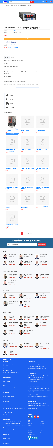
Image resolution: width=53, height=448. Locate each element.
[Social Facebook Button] (29, 417)
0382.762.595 (43, 258)
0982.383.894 (27, 264)
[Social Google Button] (35, 417)
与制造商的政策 (43, 423)
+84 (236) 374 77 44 (9, 429)
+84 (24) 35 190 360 (9, 372)
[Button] (1, 1)
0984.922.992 (11, 319)
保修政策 (42, 428)
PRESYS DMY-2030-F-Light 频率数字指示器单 (22, 5)
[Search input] (19, 2)
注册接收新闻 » (41, 244)
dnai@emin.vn (7, 443)
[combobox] (19, 2)
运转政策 (42, 425)
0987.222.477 (11, 258)
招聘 (41, 432)
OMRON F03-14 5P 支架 (41, 149)
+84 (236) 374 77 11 (9, 425)
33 (31, 233)
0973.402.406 (11, 284)
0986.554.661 (11, 264)
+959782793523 (33, 379)
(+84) (9, 45)
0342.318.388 (27, 327)
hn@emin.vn (17, 372)
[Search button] (32, 2)
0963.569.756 (43, 264)
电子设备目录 (30, 428)
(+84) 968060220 (44, 348)
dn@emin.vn (17, 429)
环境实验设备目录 (31, 434)
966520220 (13, 45)
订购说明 (30, 430)
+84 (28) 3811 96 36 (9, 383)
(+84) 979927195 (12, 346)
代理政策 (42, 430)
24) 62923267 (14, 47)
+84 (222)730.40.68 (16, 398)
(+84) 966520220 (8, 370)
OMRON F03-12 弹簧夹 (26, 149)
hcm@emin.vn (18, 387)
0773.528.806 (27, 306)
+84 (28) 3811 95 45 (9, 387)
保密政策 (30, 423)
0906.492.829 (43, 297)
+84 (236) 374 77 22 (17, 425)
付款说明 (42, 421)
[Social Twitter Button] (32, 417)
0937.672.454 (11, 333)
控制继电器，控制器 (9, 5)
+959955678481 (40, 379)
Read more (26, 89)
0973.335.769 (11, 326)
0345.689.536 (11, 305)
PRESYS (15, 30)
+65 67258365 (41, 366)
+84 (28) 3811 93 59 (17, 383)
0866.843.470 (43, 319)
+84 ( (9, 47)
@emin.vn (8, 414)
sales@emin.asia (33, 368)
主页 (3, 5)
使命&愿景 (30, 432)
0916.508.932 (43, 326)
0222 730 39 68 (28, 277)
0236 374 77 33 (28, 299)
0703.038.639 (27, 319)
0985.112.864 (27, 258)
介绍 (29, 421)
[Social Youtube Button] (38, 417)
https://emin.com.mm (33, 381)
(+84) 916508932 (28, 346)
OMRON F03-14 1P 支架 (11, 168)
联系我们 (30, 425)
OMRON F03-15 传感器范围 (42, 206)
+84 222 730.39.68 (8, 398)
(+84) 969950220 (12, 354)
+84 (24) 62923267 (8, 368)
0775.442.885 (11, 297)
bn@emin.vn (7, 401)
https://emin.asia (42, 368)
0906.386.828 (27, 333)
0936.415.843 (11, 277)
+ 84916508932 (33, 366)
